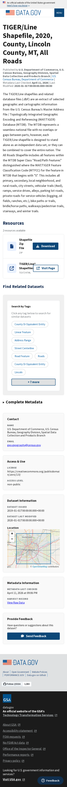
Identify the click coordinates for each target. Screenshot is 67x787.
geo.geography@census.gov (24, 445)
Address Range (23, 340)
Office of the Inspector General (24, 749)
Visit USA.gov (14, 779)
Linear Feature (23, 332)
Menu (59, 12)
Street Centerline (24, 348)
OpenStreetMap (39, 566)
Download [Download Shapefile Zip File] (45, 246)
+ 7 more (33, 382)
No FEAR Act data (16, 743)
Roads (41, 356)
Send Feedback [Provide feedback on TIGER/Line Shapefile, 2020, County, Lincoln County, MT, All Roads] (33, 636)
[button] (12, 534)
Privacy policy (13, 761)
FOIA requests (14, 737)
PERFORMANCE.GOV (14, 675)
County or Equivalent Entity (30, 364)
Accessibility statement (20, 731)
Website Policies (39, 671)
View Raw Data (16, 602)
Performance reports (18, 755)
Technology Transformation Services (30, 715)
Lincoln (19, 372)
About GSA (12, 725)
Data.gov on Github (36, 675)
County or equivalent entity (30, 324)
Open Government (20, 671)
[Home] (23, 12)
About (6, 671)
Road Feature (22, 356)
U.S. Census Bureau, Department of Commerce (29, 77)
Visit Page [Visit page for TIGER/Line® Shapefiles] (46, 268)
